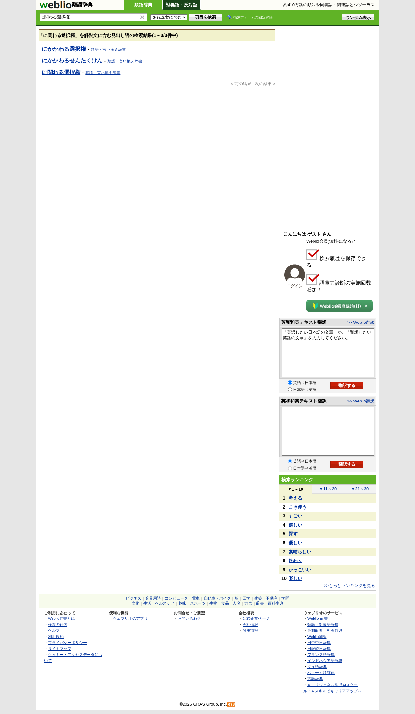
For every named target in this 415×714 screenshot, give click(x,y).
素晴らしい (300, 551)
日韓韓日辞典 (319, 648)
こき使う (298, 507)
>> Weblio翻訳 (360, 322)
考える (295, 498)
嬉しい (295, 524)
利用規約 (56, 636)
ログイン (294, 286)
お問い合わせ (189, 618)
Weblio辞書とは (61, 618)
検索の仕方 (57, 624)
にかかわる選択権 (64, 49)
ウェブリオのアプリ (130, 618)
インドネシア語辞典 (324, 660)
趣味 (182, 603)
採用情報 (250, 630)
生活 (147, 603)
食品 (225, 603)
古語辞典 (315, 678)
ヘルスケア (164, 603)
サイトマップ (59, 648)
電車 (196, 598)
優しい (295, 542)
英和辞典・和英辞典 (324, 630)
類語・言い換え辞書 (108, 49)
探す (293, 533)
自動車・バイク (217, 598)
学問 (285, 598)
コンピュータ (176, 598)
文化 (135, 603)
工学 (246, 598)
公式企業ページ (256, 618)
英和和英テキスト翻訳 (303, 322)
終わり (295, 560)
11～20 (328, 488)
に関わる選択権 (61, 72)
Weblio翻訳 (316, 636)
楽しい (295, 578)
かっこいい (300, 569)
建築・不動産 (266, 598)
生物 (213, 603)
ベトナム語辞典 (321, 673)
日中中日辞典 (319, 642)
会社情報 (250, 624)
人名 (237, 603)
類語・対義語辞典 (322, 624)
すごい (295, 515)
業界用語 (153, 598)
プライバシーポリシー (67, 642)
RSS (231, 704)
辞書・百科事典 (269, 603)
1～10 (295, 489)
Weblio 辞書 (317, 618)
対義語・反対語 (181, 4)
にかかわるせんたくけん (72, 60)
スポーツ (198, 603)
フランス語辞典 (321, 654)
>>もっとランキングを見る (349, 585)
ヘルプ (54, 630)
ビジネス (133, 598)
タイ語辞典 (317, 666)
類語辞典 (143, 4)
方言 (248, 603)
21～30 (360, 488)
